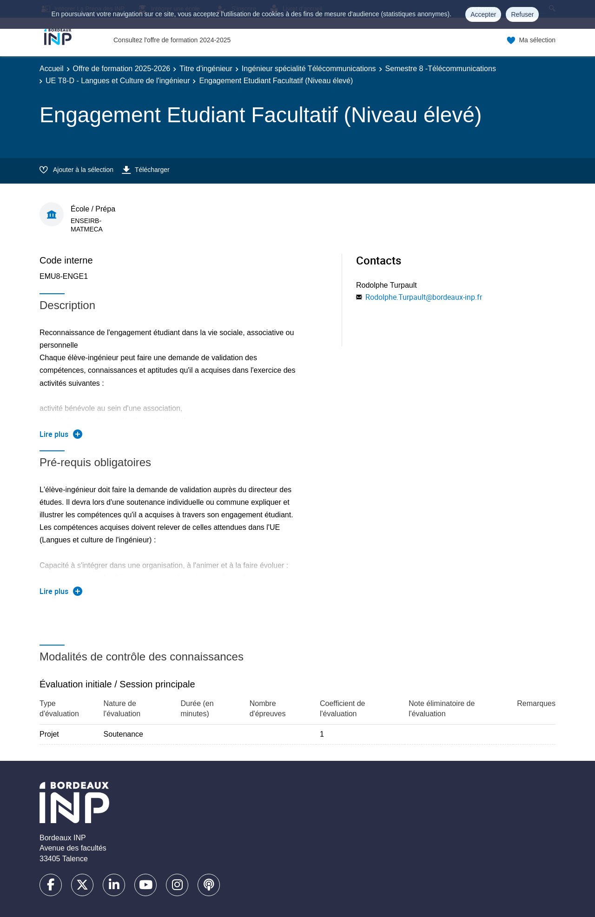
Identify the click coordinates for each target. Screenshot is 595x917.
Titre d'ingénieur (205, 69)
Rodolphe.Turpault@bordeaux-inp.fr (423, 297)
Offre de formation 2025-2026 (122, 69)
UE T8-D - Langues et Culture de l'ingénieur (118, 81)
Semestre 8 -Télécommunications (440, 69)
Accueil (52, 69)
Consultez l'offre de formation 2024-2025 (172, 40)
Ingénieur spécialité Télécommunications (309, 69)
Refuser (522, 14)
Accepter (483, 14)
